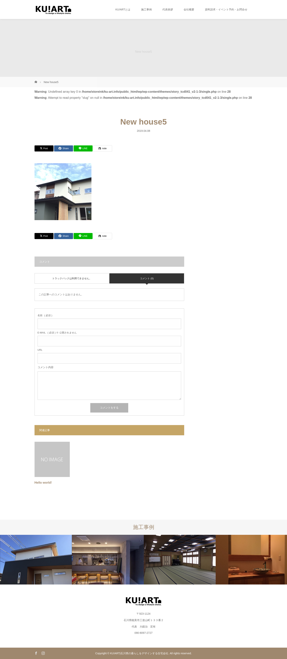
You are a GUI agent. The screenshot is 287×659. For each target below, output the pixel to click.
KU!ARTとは (122, 9)
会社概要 (189, 9)
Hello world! (43, 482)
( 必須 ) (45, 315)
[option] (36, 559)
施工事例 (146, 9)
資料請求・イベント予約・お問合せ (226, 9)
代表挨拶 (167, 9)
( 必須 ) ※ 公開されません (57, 332)
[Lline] (83, 148)
